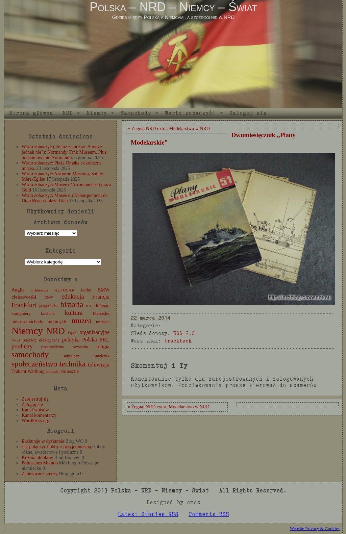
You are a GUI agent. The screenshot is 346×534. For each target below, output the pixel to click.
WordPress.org (35, 420)
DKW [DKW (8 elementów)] (49, 297)
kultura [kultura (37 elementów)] (74, 312)
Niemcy (96, 113)
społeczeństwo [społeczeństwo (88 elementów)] (34, 363)
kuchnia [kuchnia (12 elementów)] (47, 313)
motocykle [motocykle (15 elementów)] (57, 321)
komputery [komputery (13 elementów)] (21, 313)
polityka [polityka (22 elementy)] (71, 339)
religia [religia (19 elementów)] (103, 346)
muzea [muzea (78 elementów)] (82, 320)
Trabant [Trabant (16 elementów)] (18, 371)
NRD (68, 113)
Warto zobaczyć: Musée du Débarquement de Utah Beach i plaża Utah (64, 198)
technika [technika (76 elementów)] (72, 364)
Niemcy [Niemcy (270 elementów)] (27, 330)
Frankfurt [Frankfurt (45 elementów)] (23, 304)
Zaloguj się (248, 113)
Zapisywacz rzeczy (40, 473)
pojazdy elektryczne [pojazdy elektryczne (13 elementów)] (41, 339)
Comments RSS (209, 514)
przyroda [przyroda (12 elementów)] (80, 347)
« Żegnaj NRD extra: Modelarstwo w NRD (169, 128)
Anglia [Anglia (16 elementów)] (18, 290)
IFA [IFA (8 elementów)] (88, 306)
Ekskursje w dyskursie (43, 441)
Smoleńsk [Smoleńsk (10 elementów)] (101, 356)
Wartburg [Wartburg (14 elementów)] (36, 371)
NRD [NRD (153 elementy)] (55, 331)
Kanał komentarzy (39, 415)
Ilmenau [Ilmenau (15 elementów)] (101, 305)
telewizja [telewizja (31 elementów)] (98, 364)
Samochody (136, 113)
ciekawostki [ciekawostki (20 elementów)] (23, 297)
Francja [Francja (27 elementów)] (100, 297)
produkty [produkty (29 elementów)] (22, 346)
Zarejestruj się (35, 399)
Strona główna (31, 113)
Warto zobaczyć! (190, 113)
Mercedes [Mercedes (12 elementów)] (101, 313)
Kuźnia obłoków (37, 457)
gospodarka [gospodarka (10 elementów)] (48, 305)
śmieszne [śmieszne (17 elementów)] (70, 371)
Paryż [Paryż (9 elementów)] (15, 340)
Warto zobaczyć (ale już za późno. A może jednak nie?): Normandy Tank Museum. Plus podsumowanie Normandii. (64, 152)
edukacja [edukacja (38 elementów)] (72, 296)
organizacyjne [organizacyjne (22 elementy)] (94, 332)
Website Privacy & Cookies (315, 528)
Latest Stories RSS (148, 514)
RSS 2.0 (184, 333)
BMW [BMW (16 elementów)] (103, 290)
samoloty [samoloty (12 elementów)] (71, 356)
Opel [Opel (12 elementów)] (72, 332)
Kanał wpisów (35, 409)
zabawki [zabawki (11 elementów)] (52, 371)
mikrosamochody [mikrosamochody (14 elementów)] (27, 321)
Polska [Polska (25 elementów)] (89, 339)
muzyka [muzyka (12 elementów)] (102, 322)
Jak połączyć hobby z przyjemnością (56, 446)
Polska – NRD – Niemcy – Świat (173, 7)
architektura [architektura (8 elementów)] (39, 290)
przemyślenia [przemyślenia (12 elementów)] (52, 347)
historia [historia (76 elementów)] (71, 304)
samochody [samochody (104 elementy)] (30, 354)
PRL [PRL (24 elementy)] (104, 339)
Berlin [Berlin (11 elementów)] (86, 290)
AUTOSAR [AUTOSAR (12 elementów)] (64, 290)
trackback (178, 341)
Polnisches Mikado (40, 462)
